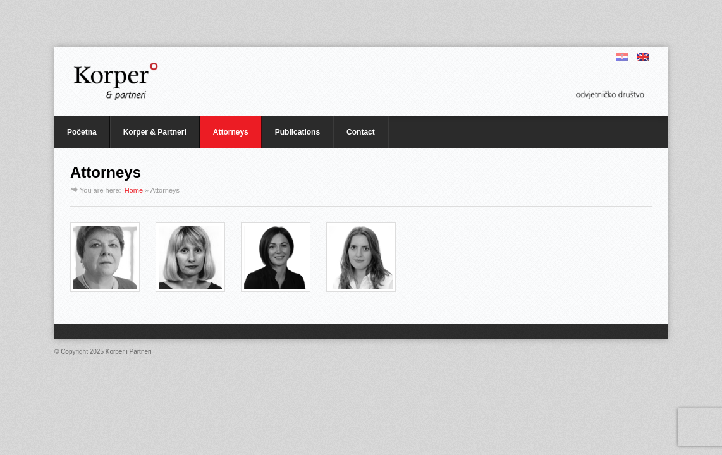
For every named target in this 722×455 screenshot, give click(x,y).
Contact (360, 132)
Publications (297, 132)
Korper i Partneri (129, 351)
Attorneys (230, 132)
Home (134, 190)
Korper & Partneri (155, 132)
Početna (82, 132)
